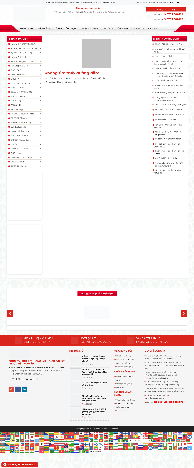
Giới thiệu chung (123, 356)
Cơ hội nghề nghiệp (125, 367)
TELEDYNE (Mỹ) (17, 74)
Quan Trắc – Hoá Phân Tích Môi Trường (169, 152)
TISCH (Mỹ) (14, 70)
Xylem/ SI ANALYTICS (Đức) (22, 44)
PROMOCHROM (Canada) (21, 114)
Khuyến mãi (121, 411)
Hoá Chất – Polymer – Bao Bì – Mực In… (168, 86)
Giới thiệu (44, 28)
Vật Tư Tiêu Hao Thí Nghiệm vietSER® (167, 171)
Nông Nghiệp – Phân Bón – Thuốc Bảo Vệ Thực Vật (167, 99)
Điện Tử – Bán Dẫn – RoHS (167, 68)
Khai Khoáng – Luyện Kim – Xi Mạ (170, 92)
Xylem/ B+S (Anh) (17, 57)
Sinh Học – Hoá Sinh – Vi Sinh (168, 109)
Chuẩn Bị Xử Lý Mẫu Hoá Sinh (169, 44)
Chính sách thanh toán (126, 403)
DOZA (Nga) (15, 153)
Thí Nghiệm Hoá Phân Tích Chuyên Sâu (167, 145)
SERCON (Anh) (16, 87)
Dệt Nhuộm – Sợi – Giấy (166, 158)
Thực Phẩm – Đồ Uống (165, 120)
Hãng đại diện (90, 28)
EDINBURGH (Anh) (18, 148)
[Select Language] (139, 440)
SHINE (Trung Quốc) (19, 83)
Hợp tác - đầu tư (123, 363)
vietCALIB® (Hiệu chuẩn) (21, 61)
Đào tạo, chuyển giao (125, 384)
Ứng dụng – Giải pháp (130, 28)
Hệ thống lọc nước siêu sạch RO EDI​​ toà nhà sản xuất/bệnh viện (169, 74)
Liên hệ (152, 28)
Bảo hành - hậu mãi (125, 376)
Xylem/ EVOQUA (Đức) (20, 52)
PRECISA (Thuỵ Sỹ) (18, 118)
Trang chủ (26, 28)
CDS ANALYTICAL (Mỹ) (20, 157)
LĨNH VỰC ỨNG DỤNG (66, 28)
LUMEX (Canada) (17, 127)
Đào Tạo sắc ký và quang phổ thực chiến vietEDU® (168, 62)
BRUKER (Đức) (16, 162)
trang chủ (71, 78)
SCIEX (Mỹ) (14, 100)
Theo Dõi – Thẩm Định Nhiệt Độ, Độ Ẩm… (169, 50)
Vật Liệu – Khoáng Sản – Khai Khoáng (168, 126)
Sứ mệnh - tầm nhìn (125, 359)
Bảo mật (120, 387)
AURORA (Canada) (18, 166)
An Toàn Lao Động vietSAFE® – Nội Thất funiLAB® (169, 164)
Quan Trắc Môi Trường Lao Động (170, 104)
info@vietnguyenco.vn (156, 2)
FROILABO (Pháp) (18, 135)
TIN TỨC (107, 28)
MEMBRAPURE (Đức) (19, 122)
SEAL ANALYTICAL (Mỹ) (20, 92)
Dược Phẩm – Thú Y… (165, 56)
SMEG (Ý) (13, 79)
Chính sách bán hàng (125, 400)
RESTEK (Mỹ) (15, 109)
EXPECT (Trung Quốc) (19, 140)
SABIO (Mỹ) (14, 105)
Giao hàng (120, 380)
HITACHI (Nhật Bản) (18, 131)
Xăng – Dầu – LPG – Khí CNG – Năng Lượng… (168, 133)
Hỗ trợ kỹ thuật (122, 407)
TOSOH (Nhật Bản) (18, 66)
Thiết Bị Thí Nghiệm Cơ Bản (168, 139)
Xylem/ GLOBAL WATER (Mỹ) (23, 48)
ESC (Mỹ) (13, 144)
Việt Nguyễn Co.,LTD (25, 378)
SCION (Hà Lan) (16, 96)
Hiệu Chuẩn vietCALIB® (166, 80)
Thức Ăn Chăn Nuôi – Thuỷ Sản (169, 114)
